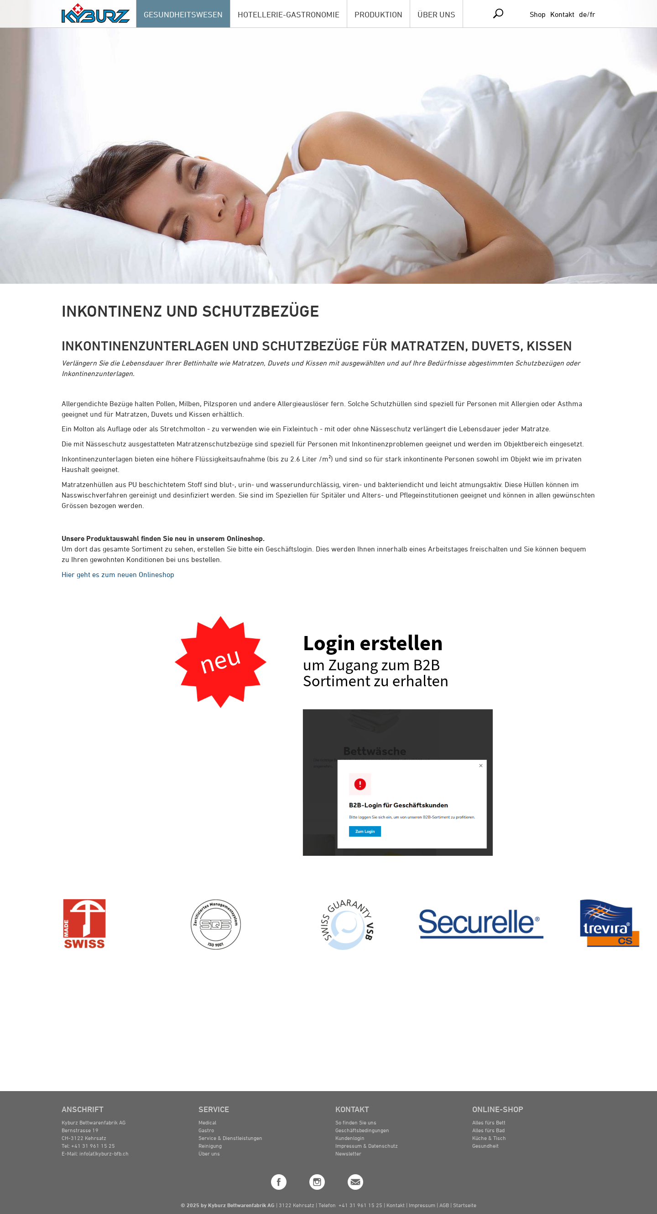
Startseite (464, 1205)
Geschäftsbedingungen (362, 1130)
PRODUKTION (378, 14)
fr (592, 14)
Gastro (206, 1130)
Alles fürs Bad (488, 1130)
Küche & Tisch (489, 1137)
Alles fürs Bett (489, 1122)
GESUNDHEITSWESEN (183, 14)
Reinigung (210, 1145)
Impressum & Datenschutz (366, 1145)
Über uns (209, 1153)
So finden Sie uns (355, 1122)
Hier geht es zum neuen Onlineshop (118, 574)
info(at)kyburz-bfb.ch (104, 1153)
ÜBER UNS (436, 14)
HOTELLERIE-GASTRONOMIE (288, 14)
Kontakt (562, 14)
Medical (207, 1122)
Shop (538, 14)
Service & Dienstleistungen (230, 1137)
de (583, 14)
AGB (444, 1205)
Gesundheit (485, 1145)
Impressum (422, 1205)
